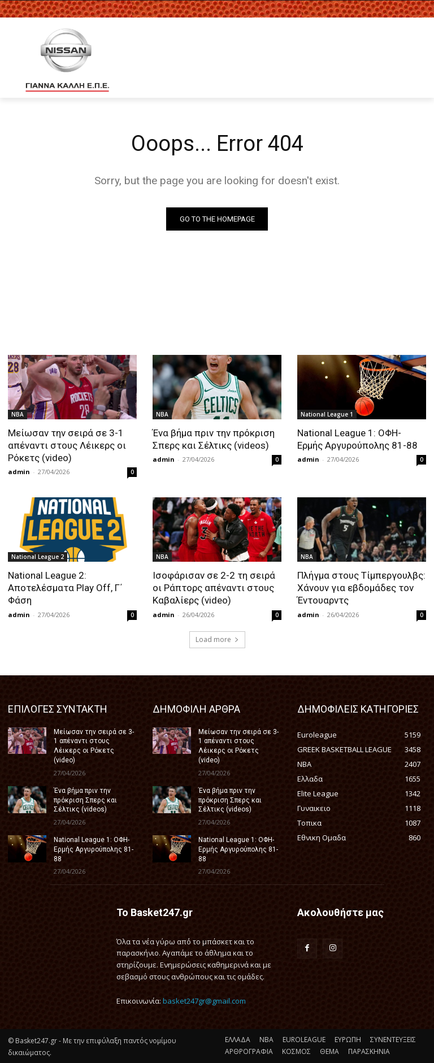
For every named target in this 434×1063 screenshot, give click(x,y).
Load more (217, 639)
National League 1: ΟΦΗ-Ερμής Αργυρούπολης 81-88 (358, 439)
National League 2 (37, 557)
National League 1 (327, 414)
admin (19, 471)
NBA (17, 414)
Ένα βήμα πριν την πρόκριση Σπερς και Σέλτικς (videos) (214, 439)
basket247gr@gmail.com (204, 1001)
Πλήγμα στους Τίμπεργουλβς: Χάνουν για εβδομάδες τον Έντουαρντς (361, 588)
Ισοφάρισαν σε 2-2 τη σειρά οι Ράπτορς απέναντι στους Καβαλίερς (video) (214, 588)
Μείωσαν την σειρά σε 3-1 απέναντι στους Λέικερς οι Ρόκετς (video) (67, 445)
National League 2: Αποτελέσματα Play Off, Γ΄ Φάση (65, 588)
